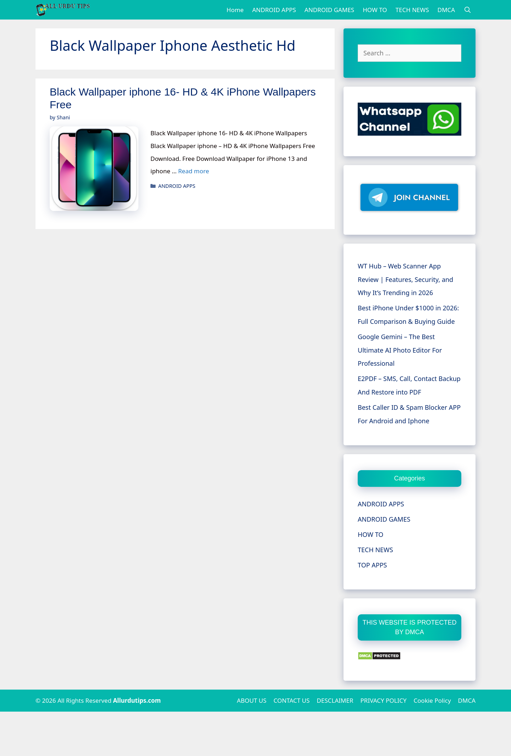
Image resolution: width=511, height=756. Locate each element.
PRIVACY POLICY (384, 700)
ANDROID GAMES (329, 10)
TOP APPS (372, 565)
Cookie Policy (432, 700)
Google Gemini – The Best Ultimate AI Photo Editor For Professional (400, 350)
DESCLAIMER (335, 700)
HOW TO (375, 10)
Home (234, 10)
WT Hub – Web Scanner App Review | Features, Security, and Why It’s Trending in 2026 (405, 279)
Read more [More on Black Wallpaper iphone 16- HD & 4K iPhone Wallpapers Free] (193, 171)
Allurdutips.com (137, 700)
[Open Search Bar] (467, 10)
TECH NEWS (412, 10)
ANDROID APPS (274, 10)
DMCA (446, 10)
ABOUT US (252, 700)
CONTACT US (292, 700)
